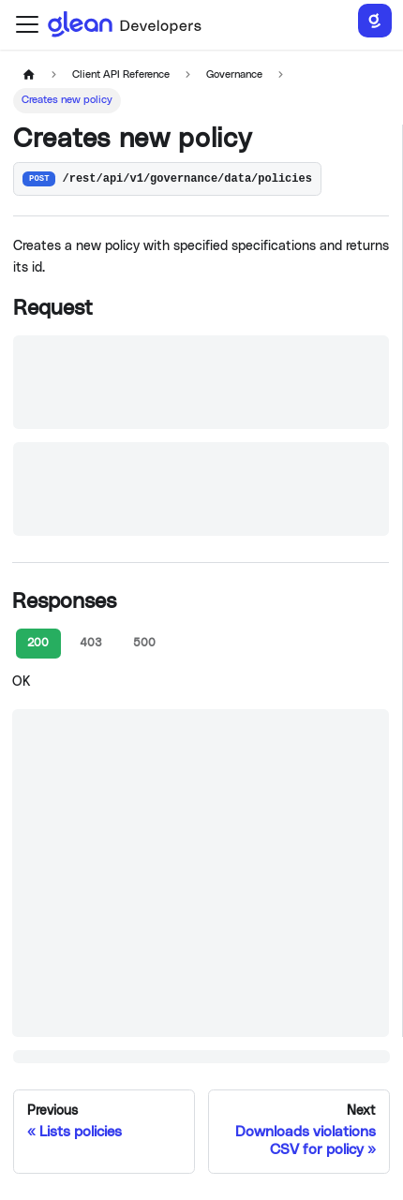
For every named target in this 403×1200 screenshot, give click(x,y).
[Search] (375, 20)
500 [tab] (144, 642)
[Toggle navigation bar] (27, 24)
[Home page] (28, 75)
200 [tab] (38, 642)
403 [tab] (91, 642)
